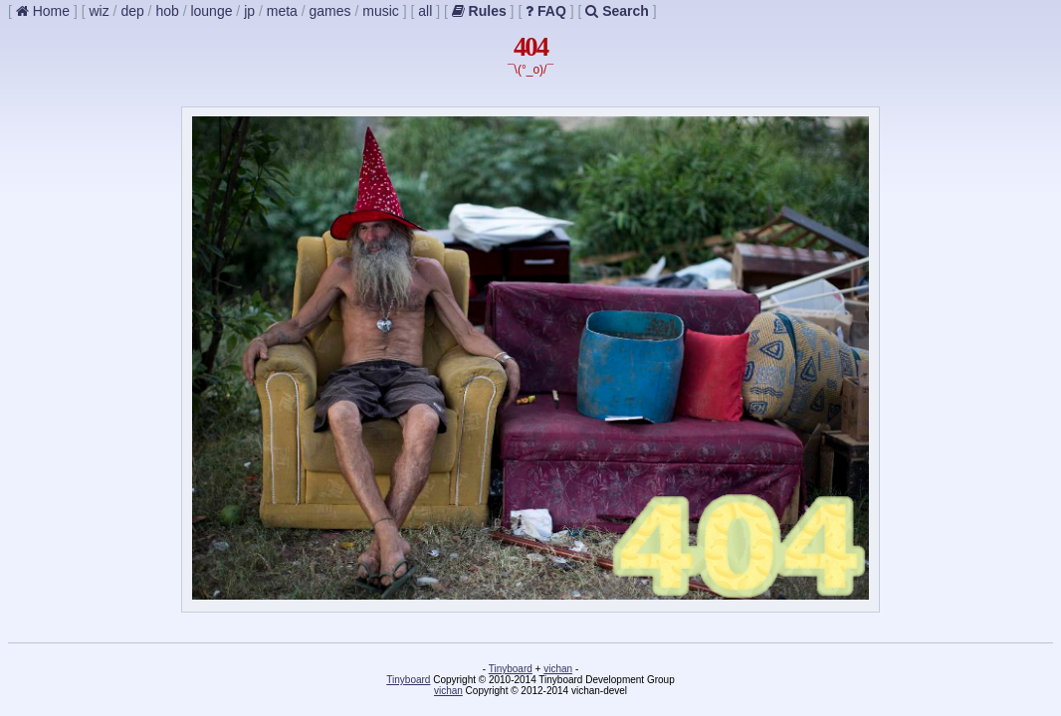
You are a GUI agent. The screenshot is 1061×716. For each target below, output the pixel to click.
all (425, 11)
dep (131, 11)
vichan (557, 668)
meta (282, 11)
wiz (98, 11)
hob (166, 11)
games (330, 11)
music (380, 11)
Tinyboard (510, 668)
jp (249, 11)
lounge (211, 11)
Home (43, 11)
